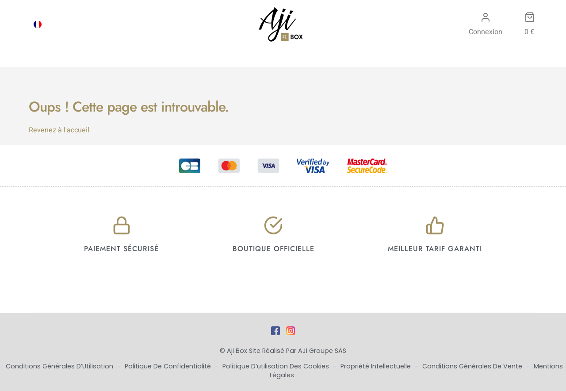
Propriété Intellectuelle (376, 366)
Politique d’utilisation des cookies (276, 366)
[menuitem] (37, 24)
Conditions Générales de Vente (473, 366)
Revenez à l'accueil (59, 130)
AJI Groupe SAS (322, 350)
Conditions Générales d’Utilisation (60, 366)
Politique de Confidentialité (169, 366)
